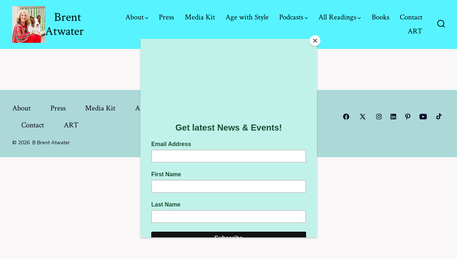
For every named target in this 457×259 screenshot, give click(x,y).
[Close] (315, 40)
